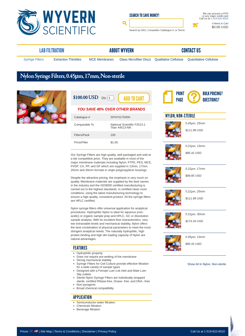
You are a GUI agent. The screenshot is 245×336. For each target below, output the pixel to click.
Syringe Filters (34, 59)
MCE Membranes (101, 59)
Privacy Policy (107, 331)
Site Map (46, 331)
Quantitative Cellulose (203, 59)
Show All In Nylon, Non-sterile (206, 264)
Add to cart (134, 98)
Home (60, 22)
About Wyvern (121, 50)
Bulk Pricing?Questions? (213, 96)
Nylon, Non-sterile (180, 116)
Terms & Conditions (67, 331)
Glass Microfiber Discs (135, 59)
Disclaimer (89, 331)
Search (125, 22)
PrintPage (180, 96)
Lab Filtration (51, 50)
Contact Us (191, 50)
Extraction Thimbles (67, 59)
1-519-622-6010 (219, 18)
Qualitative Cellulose (169, 59)
